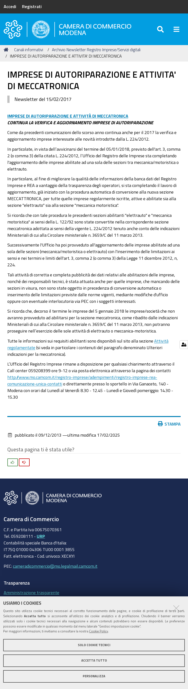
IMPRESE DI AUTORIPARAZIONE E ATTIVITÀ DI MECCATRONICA (67, 116)
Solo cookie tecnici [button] (94, 645)
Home (7, 50)
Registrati (32, 6)
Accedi (10, 6)
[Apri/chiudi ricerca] (160, 29)
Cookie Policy (98, 631)
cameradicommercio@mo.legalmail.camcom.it (55, 566)
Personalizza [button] (94, 676)
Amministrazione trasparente (31, 592)
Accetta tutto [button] (94, 660)
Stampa (169, 424)
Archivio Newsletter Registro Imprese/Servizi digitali (96, 50)
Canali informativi (28, 50)
